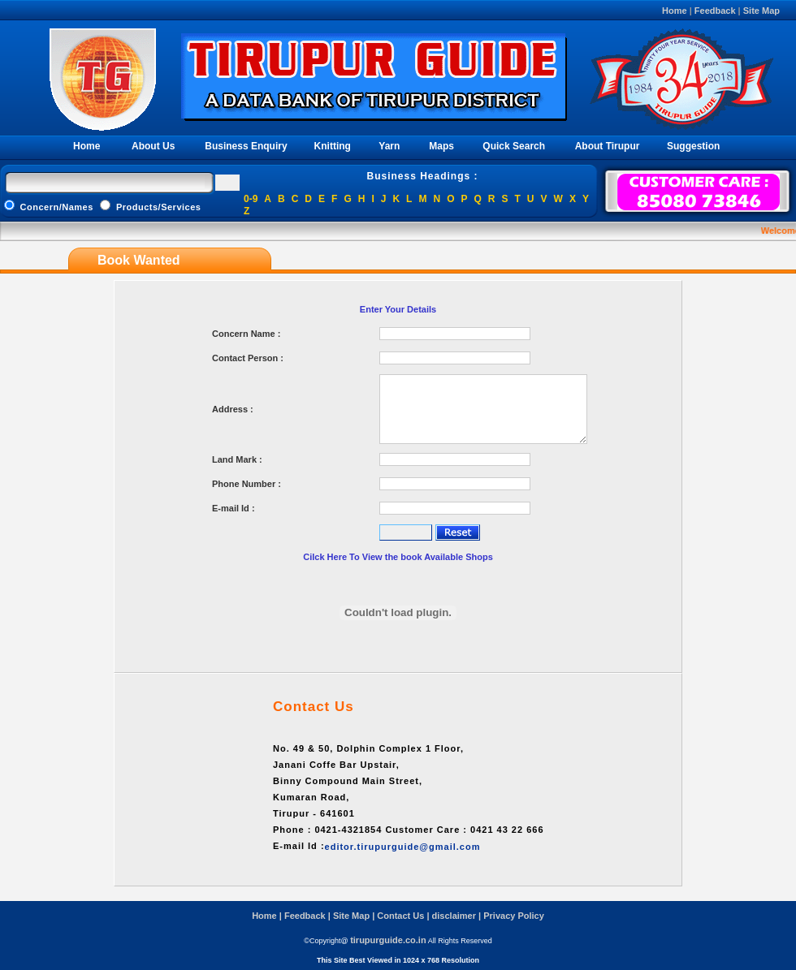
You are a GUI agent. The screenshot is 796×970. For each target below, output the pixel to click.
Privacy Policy (513, 915)
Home (674, 10)
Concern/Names (50, 207)
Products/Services (150, 207)
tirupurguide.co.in (388, 940)
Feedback (715, 10)
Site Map (761, 10)
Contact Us (400, 915)
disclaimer (454, 915)
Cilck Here (326, 557)
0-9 (250, 199)
